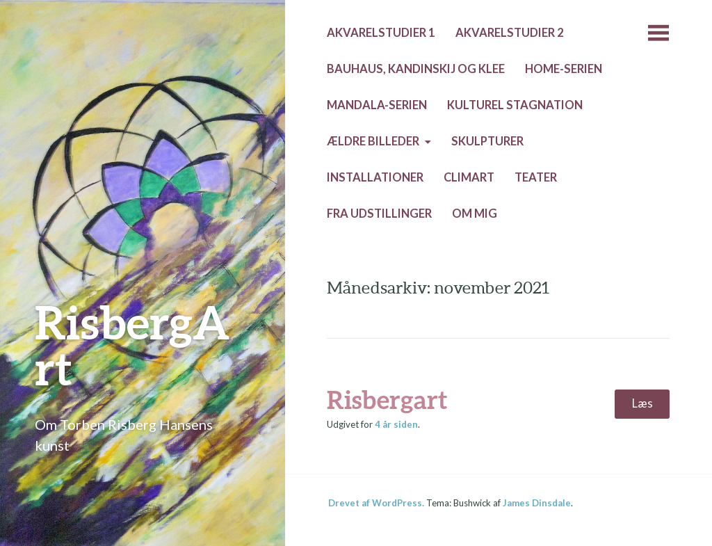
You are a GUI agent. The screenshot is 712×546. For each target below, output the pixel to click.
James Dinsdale (537, 502)
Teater (536, 177)
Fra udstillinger (379, 213)
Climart (469, 177)
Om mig (474, 213)
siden (396, 424)
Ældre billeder (373, 141)
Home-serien (563, 69)
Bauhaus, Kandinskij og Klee (416, 69)
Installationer (375, 177)
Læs (642, 403)
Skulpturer (487, 141)
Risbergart (387, 399)
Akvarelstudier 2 (509, 33)
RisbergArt (132, 344)
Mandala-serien (377, 105)
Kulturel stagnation (515, 105)
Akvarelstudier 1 (381, 33)
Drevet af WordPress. (376, 502)
